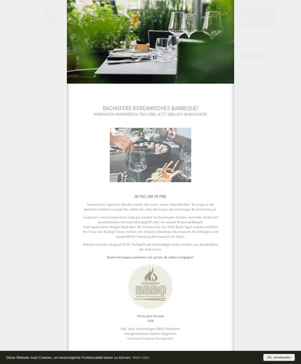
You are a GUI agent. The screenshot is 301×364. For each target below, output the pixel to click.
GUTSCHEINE (49, 88)
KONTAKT (52, 93)
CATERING (52, 60)
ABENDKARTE (252, 39)
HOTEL (55, 79)
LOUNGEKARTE (253, 43)
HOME (55, 40)
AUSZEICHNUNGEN (44, 84)
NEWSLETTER (252, 56)
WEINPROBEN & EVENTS (47, 67)
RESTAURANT (49, 45)
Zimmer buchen (257, 22)
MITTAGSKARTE (254, 34)
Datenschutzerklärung (48, 111)
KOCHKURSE (50, 74)
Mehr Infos (141, 358)
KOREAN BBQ (49, 50)
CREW (55, 55)
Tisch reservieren (258, 12)
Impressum (55, 109)
